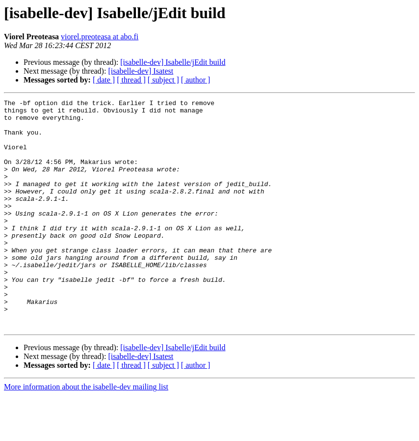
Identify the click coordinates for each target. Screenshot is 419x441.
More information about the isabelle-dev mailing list (86, 432)
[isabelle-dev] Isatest (140, 71)
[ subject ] (163, 80)
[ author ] (195, 80)
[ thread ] (131, 80)
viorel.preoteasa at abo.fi (99, 36)
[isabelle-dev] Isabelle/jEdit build (172, 62)
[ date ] (104, 80)
